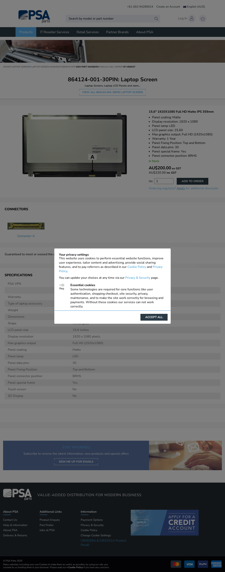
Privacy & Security (137, 278)
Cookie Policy (136, 267)
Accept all (154, 317)
